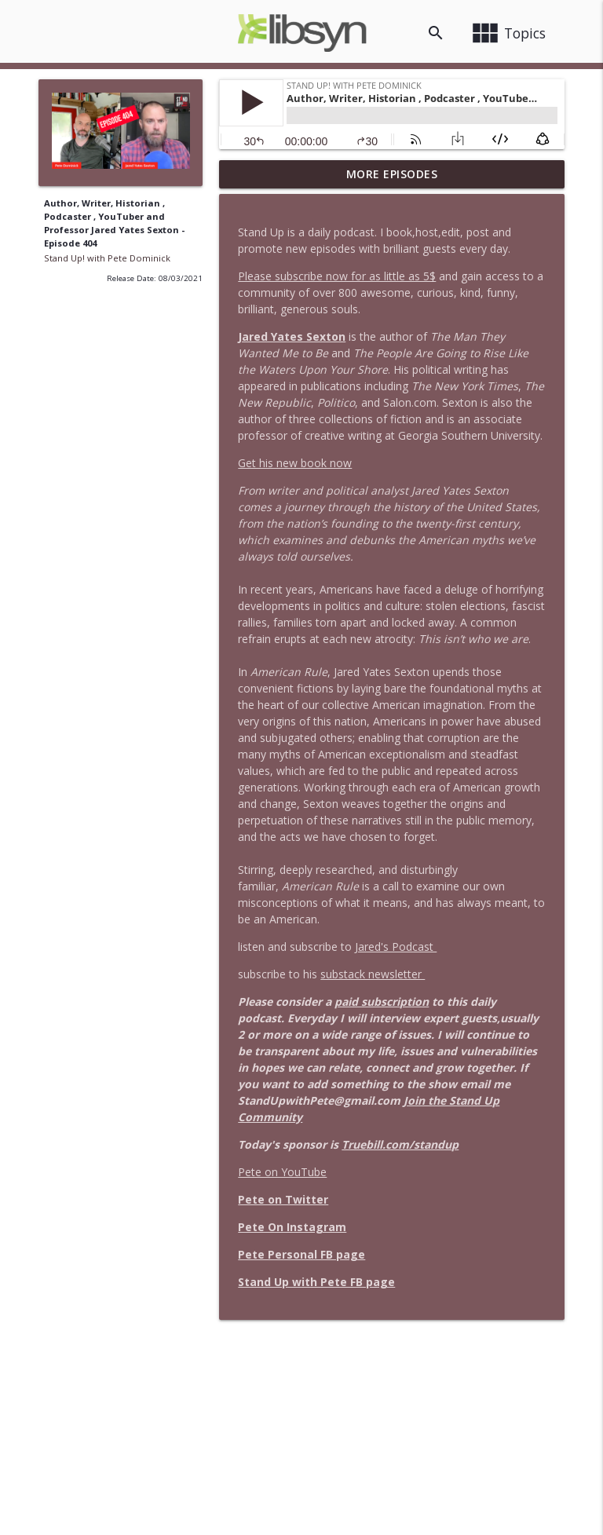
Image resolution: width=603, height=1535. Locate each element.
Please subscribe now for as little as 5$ (337, 276)
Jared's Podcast (396, 946)
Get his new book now (295, 462)
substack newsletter (372, 974)
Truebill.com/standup (400, 1144)
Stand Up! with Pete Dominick (107, 258)
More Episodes (392, 173)
